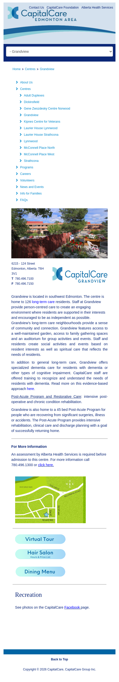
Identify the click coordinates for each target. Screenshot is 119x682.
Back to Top (59, 659)
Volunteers (25, 180)
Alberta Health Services (97, 7)
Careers (23, 174)
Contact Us (36, 7)
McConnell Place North (37, 148)
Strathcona (29, 161)
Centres (30, 69)
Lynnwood (28, 141)
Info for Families (28, 193)
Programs (24, 167)
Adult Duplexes (31, 95)
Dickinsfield (29, 102)
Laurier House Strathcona (38, 134)
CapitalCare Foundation (63, 7)
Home (17, 69)
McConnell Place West (36, 154)
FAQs (21, 200)
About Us (24, 82)
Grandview (47, 69)
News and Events (29, 187)
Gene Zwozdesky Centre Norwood (44, 108)
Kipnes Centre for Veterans (39, 121)
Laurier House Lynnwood (38, 128)
